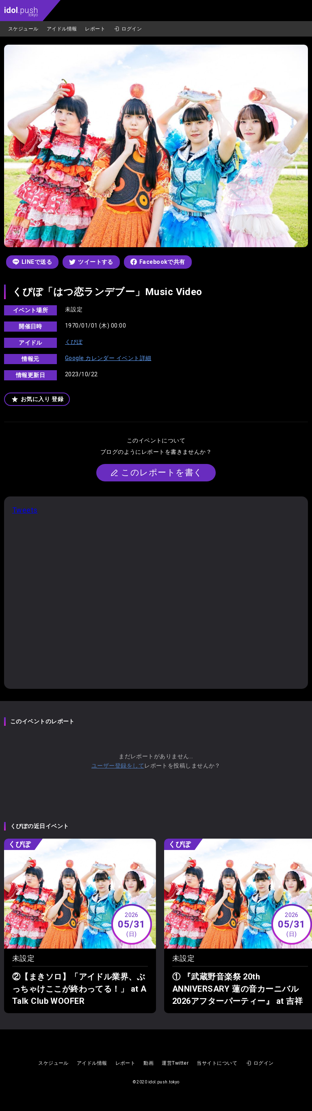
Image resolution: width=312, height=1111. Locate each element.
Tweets (25, 510)
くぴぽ (73, 342)
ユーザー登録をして (117, 765)
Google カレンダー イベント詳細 (108, 358)
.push (21, 11)
